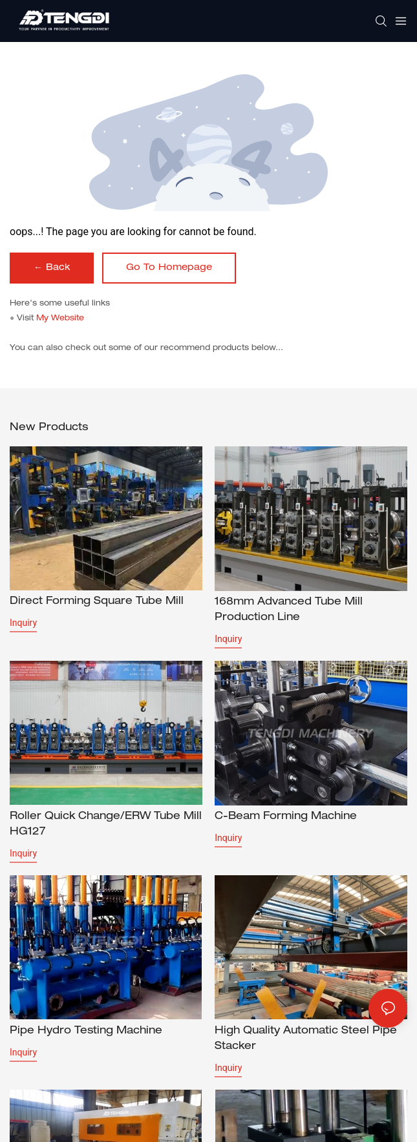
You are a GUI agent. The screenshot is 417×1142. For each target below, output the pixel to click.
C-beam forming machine (286, 817)
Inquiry (23, 623)
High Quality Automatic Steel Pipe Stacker (306, 1041)
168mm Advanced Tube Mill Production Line (289, 610)
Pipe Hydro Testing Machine (86, 1033)
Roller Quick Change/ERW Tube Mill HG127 (106, 825)
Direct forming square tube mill (97, 602)
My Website (60, 318)
